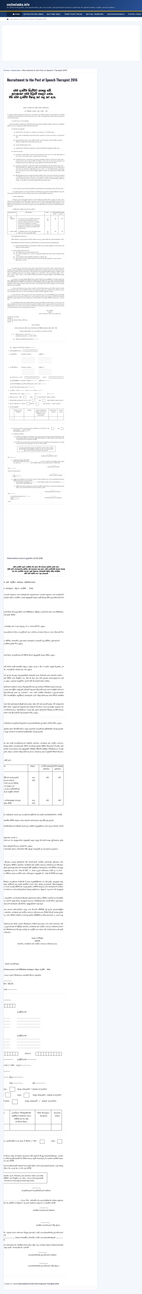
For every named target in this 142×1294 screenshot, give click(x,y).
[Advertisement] (60, 43)
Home (16, 14)
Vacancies (15, 70)
